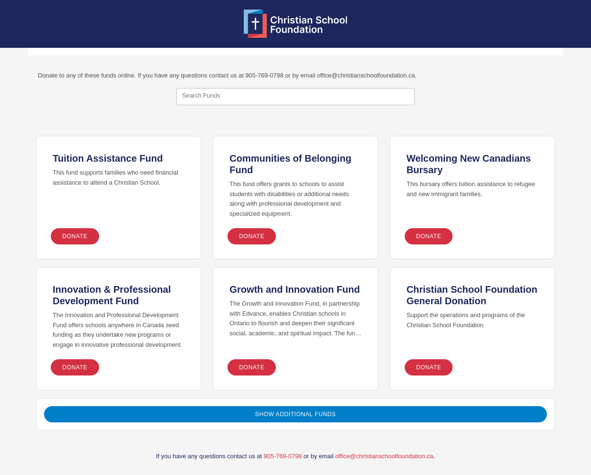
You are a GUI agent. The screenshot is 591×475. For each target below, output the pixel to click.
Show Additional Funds (295, 414)
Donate (75, 236)
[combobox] (295, 96)
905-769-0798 (282, 456)
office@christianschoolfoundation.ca (384, 456)
